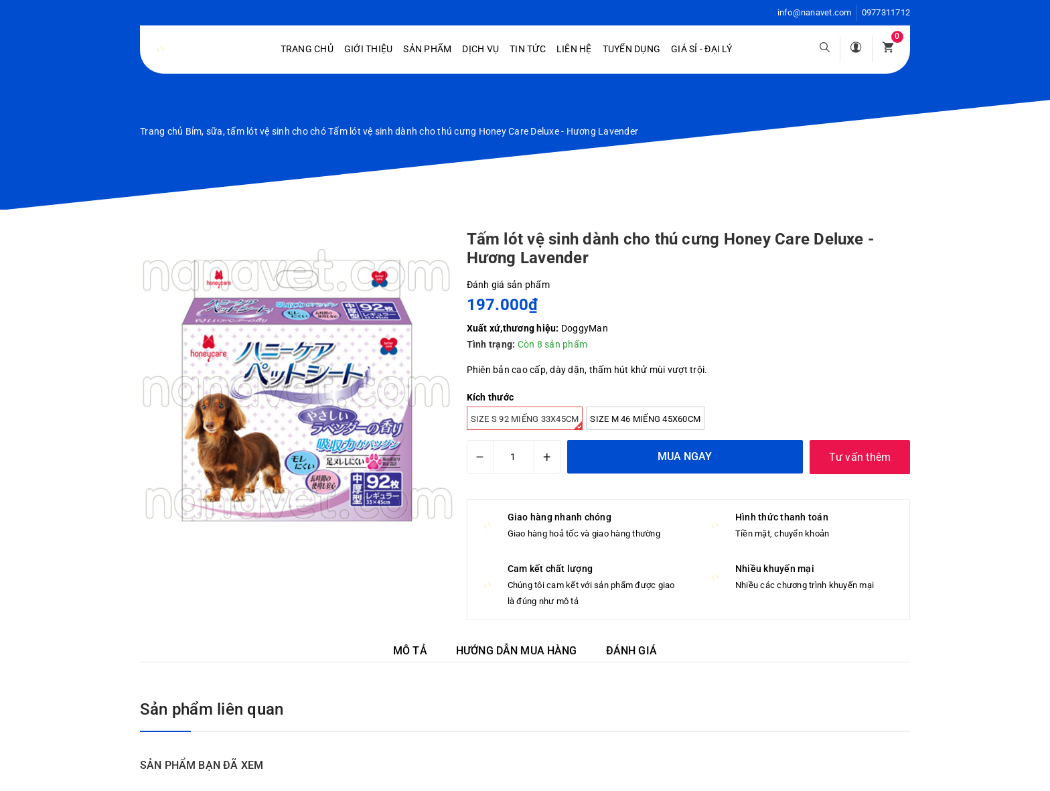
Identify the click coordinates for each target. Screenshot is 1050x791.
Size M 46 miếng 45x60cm (645, 419)
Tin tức (528, 49)
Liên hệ (574, 49)
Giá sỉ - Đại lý (701, 49)
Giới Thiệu (368, 49)
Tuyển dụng (632, 49)
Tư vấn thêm (860, 457)
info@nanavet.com (814, 12)
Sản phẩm (427, 49)
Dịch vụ (480, 49)
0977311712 (886, 12)
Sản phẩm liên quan (211, 709)
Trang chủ (307, 49)
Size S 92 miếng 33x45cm (527, 422)
